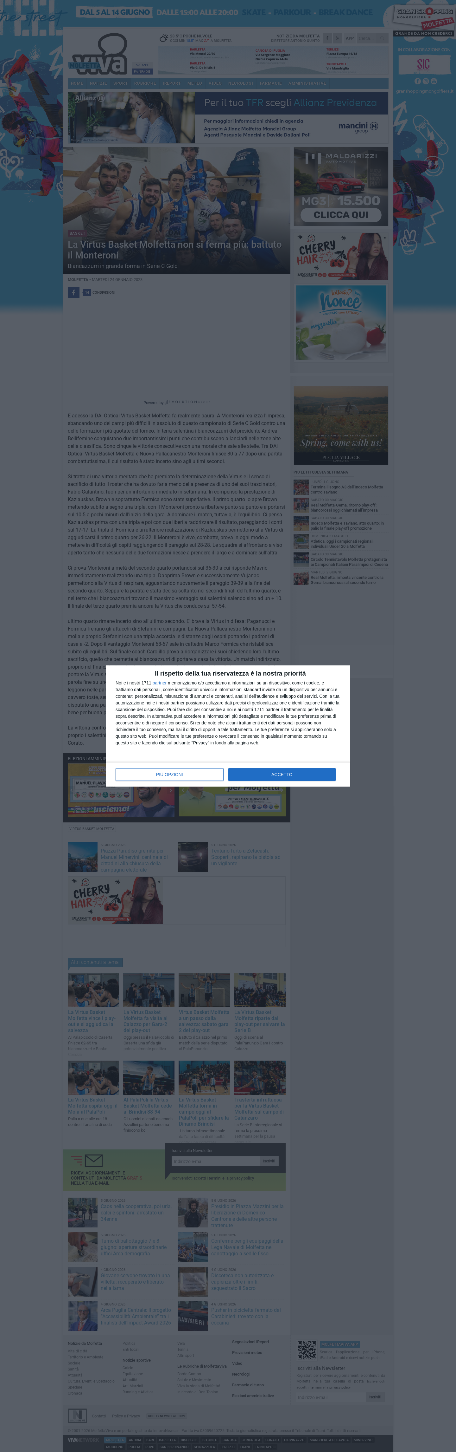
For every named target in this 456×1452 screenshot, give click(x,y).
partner (160, 683)
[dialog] (228, 726)
